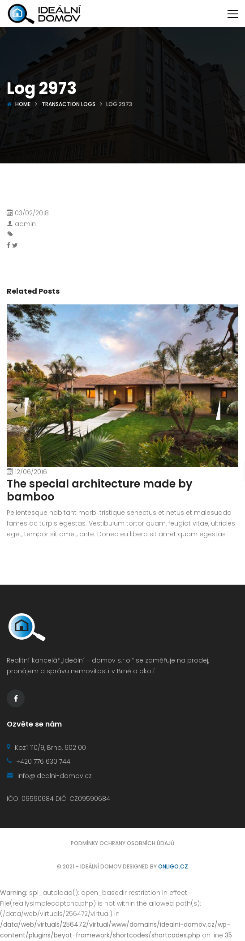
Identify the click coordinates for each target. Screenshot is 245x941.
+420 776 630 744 (38, 761)
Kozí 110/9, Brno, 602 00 (46, 747)
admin (25, 223)
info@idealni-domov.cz (49, 775)
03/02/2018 (32, 213)
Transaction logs (68, 104)
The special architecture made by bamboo (100, 490)
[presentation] (16, 409)
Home (22, 104)
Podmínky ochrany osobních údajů (122, 843)
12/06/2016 (31, 471)
